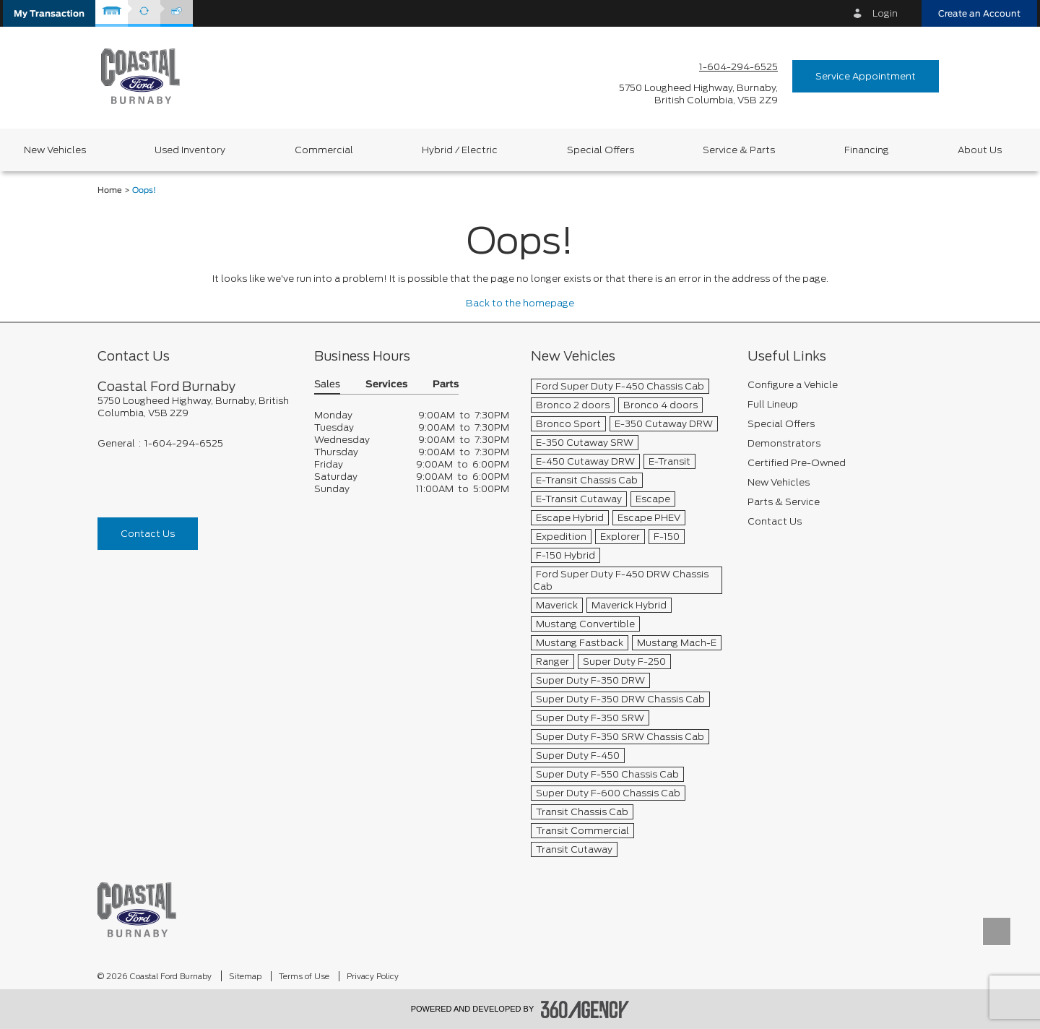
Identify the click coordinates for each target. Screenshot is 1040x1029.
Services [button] (386, 384)
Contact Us (148, 533)
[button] (49, 13)
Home (110, 190)
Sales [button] (327, 384)
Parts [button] (446, 384)
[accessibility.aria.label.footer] (585, 1009)
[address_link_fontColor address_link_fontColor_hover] (698, 94)
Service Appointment (865, 76)
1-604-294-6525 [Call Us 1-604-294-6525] (738, 66)
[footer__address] (195, 407)
